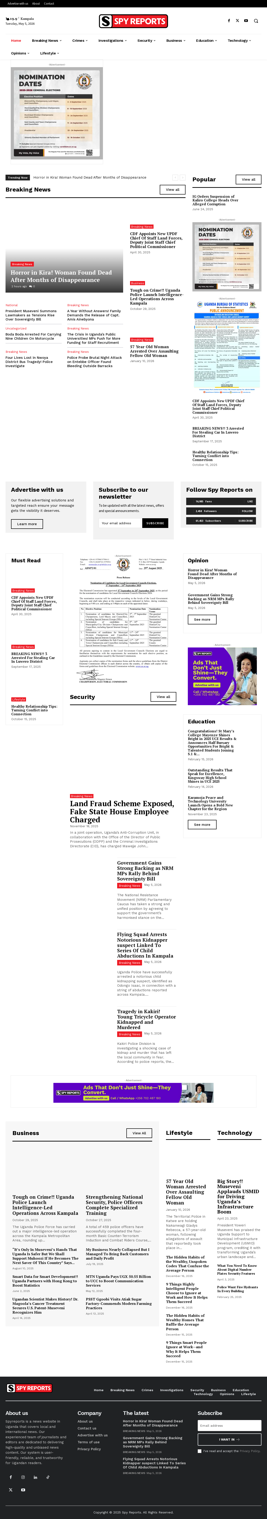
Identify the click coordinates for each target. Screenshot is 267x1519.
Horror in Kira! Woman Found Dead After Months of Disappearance (89, 177)
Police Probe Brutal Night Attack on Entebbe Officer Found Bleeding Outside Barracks (94, 362)
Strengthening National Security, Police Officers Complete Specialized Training (114, 1205)
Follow (247, 511)
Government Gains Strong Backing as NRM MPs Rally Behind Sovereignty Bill (145, 871)
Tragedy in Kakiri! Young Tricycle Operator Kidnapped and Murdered (146, 1019)
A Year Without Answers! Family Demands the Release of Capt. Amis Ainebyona (94, 315)
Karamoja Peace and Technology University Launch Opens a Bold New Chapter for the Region (210, 803)
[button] (255, 20)
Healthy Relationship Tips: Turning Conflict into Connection (215, 456)
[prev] (175, 177)
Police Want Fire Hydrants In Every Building (237, 1289)
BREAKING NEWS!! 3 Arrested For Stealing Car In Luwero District (218, 432)
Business (137, 283)
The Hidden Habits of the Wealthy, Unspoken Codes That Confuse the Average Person (187, 1264)
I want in (229, 1439)
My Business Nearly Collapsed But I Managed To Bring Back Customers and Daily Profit (117, 1254)
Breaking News (22, 264)
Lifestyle (18, 699)
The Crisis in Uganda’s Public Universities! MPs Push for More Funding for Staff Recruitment (93, 338)
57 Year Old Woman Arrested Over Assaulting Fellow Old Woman (154, 351)
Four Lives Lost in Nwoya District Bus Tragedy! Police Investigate (29, 362)
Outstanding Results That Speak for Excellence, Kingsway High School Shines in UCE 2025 (210, 776)
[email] (120, 523)
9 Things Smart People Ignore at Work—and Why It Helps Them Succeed (186, 1349)
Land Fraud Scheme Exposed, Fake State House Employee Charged (122, 811)
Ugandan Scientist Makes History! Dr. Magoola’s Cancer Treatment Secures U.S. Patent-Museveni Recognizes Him (45, 1306)
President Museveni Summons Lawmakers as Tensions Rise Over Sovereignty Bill (31, 315)
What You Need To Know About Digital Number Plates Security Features (237, 1269)
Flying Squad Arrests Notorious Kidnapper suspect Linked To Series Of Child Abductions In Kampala (145, 945)
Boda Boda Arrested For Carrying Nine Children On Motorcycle (33, 336)
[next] (183, 177)
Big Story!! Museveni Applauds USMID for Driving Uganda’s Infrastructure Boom (238, 1196)
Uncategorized (16, 328)
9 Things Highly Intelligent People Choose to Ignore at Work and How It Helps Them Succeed (187, 1293)
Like (250, 501)
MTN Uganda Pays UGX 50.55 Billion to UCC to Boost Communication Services (118, 1281)
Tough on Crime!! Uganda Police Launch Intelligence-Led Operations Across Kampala (157, 297)
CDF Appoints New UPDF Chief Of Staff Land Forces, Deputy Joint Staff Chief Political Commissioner (156, 240)
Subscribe (155, 523)
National (12, 305)
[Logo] (133, 21)
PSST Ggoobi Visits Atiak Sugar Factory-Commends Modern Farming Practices (119, 1303)
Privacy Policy (249, 1451)
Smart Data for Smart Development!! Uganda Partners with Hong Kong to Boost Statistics (45, 1281)
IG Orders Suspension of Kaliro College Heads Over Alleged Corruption (215, 200)
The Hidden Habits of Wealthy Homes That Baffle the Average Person (185, 1322)
